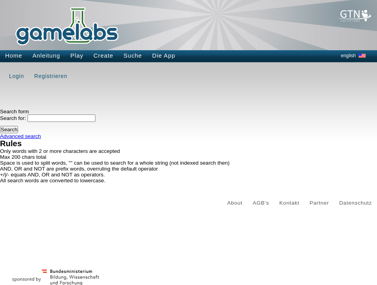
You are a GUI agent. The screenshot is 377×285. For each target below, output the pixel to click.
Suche (133, 55)
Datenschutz (355, 203)
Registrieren (50, 76)
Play (76, 55)
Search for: (13, 118)
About (235, 203)
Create (103, 55)
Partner (319, 203)
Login (16, 76)
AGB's (261, 203)
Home (13, 55)
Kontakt (289, 203)
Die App (164, 55)
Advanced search (20, 136)
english (348, 55)
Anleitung (46, 55)
